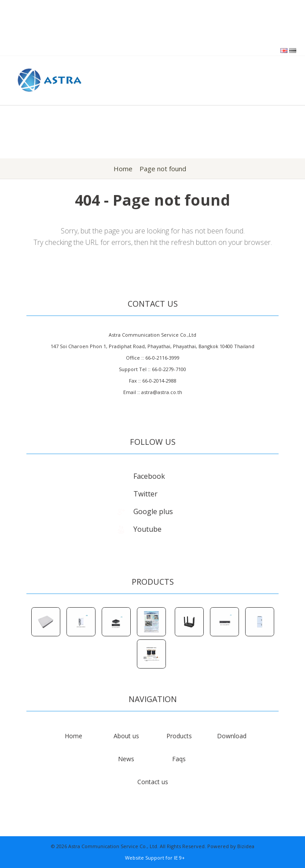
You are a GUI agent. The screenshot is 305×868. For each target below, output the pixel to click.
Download (231, 736)
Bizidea (245, 846)
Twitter (136, 494)
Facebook (140, 476)
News (126, 759)
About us (126, 736)
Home (123, 168)
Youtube (138, 529)
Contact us (152, 782)
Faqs (179, 759)
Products (179, 736)
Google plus (144, 511)
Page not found (163, 168)
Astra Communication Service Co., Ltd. (113, 846)
